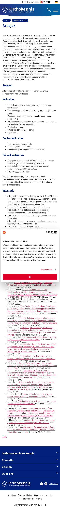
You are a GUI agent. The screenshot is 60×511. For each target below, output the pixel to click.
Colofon (39, 499)
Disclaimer (12, 495)
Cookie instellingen (25, 499)
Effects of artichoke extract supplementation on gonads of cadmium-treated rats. (31, 402)
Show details (46, 269)
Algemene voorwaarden (43, 495)
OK (30, 277)
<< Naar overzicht (20, 20)
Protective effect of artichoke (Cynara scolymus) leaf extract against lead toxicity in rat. (29, 395)
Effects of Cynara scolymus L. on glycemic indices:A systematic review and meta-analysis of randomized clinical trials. (32, 365)
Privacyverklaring (25, 495)
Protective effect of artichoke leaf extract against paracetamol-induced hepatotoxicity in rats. (31, 421)
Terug (4, 436)
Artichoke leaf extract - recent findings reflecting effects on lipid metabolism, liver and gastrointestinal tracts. (31, 283)
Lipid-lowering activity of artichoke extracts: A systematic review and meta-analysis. (31, 338)
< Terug (7, 20)
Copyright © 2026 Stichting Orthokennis (30, 505)
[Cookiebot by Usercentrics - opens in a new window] (46, 232)
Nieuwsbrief (51, 483)
